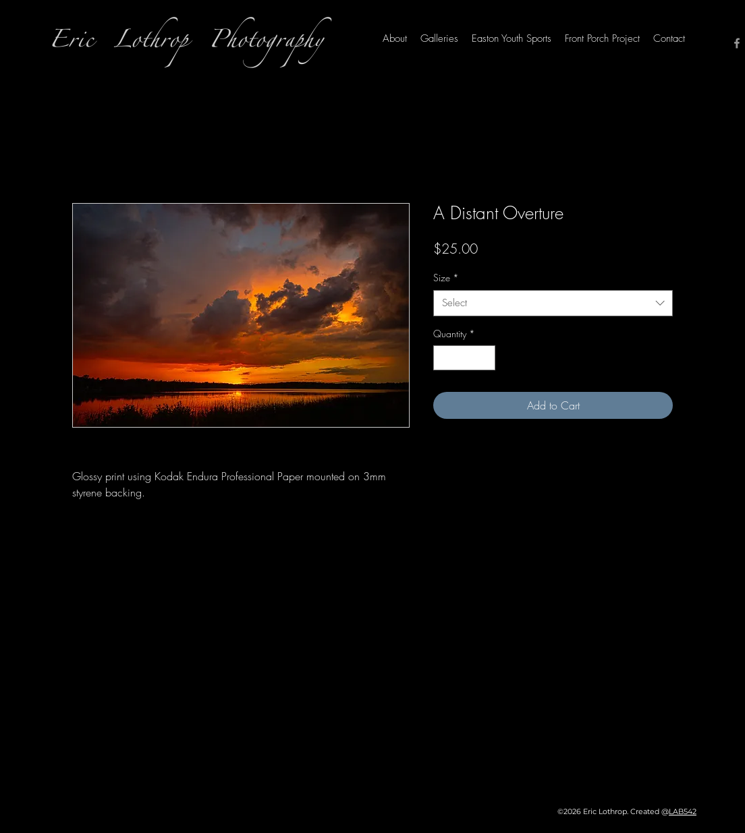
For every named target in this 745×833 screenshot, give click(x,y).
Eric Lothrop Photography (186, 43)
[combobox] (553, 303)
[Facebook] (737, 43)
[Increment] (484, 358)
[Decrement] (443, 358)
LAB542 (682, 811)
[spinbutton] (464, 358)
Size (446, 277)
